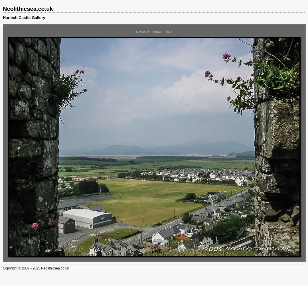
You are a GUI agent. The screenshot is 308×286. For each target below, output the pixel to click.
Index (157, 32)
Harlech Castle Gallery (24, 17)
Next (169, 32)
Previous (142, 32)
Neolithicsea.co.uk (28, 9)
